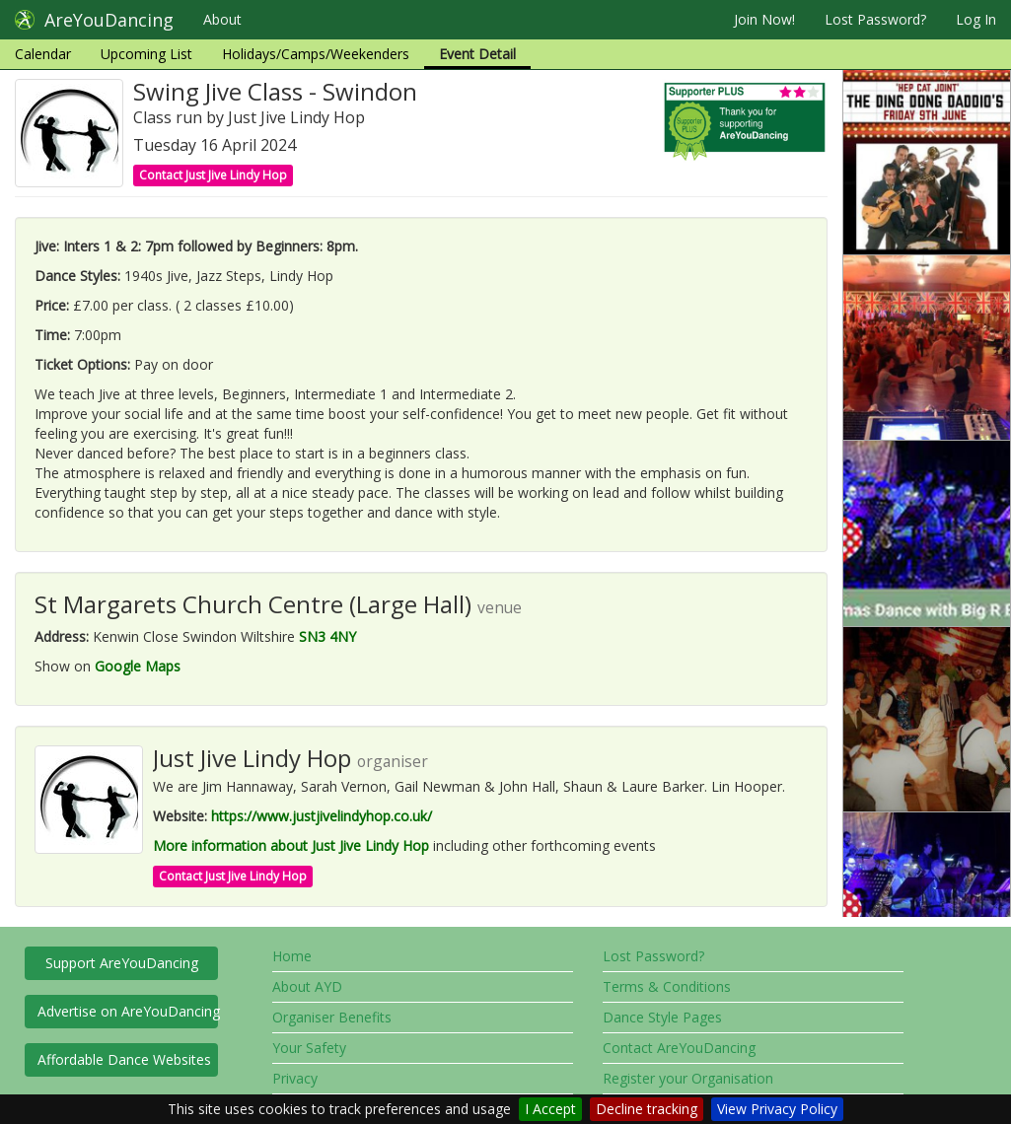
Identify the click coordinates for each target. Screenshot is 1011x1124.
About (222, 19)
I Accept (550, 1108)
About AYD (307, 986)
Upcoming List (146, 53)
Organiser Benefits (332, 1017)
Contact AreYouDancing (679, 1047)
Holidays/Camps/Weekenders (315, 53)
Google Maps (138, 666)
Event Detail (477, 53)
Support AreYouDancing (121, 962)
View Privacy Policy (777, 1108)
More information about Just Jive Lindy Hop (291, 845)
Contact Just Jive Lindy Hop (213, 175)
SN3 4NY (327, 636)
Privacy (295, 1078)
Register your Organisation (688, 1078)
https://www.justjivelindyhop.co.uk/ (321, 816)
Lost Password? (875, 19)
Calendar (43, 53)
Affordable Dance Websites (124, 1059)
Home (292, 956)
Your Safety (309, 1047)
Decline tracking (646, 1108)
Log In (976, 19)
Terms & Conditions (667, 986)
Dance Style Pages (662, 1017)
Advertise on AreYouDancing (127, 1011)
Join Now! (764, 19)
